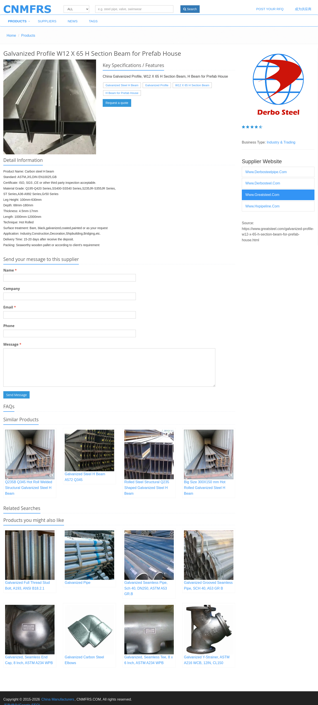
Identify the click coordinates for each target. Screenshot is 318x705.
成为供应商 (303, 9)
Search (190, 9)
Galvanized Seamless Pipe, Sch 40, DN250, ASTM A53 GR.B (146, 588)
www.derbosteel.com (262, 183)
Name (10, 270)
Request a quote (117, 103)
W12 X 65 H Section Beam (192, 85)
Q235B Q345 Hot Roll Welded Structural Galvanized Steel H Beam (28, 487)
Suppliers (47, 21)
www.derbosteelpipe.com (266, 172)
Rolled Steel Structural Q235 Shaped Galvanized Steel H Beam (146, 487)
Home (11, 35)
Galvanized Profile (156, 85)
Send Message (16, 395)
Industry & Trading (281, 142)
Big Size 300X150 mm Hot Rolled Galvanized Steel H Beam (204, 487)
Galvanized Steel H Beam (122, 85)
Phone (8, 325)
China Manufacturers (57, 699)
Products (17, 21)
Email (9, 307)
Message (12, 344)
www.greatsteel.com (262, 195)
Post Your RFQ (270, 9)
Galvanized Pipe (78, 582)
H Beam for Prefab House (122, 93)
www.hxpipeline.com (262, 206)
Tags (93, 21)
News (73, 21)
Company (11, 288)
